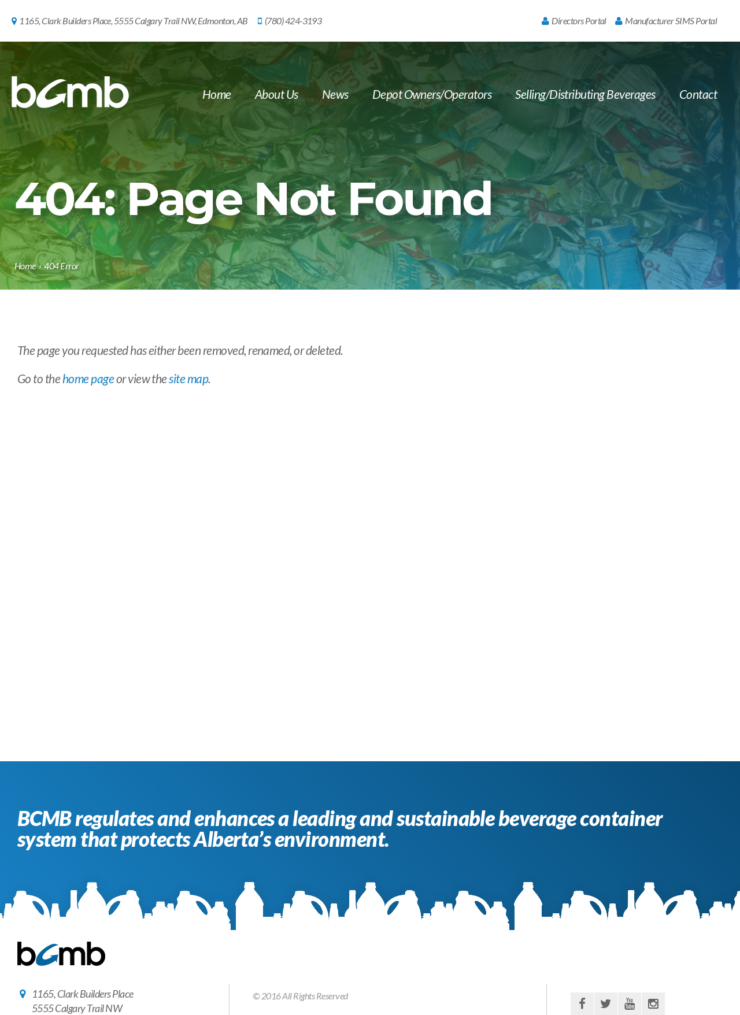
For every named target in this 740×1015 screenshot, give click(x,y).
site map (188, 378)
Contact (698, 94)
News (335, 94)
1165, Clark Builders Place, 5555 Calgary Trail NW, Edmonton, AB (130, 20)
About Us (276, 94)
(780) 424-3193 (289, 20)
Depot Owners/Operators (432, 94)
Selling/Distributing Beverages (585, 94)
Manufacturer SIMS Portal (666, 20)
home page (88, 378)
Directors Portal (574, 20)
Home (216, 94)
